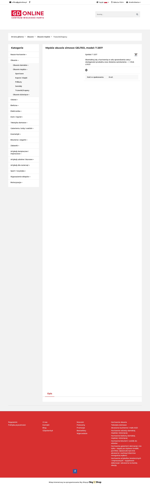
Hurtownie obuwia (119, 422)
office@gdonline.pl (18, 2)
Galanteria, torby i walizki (22, 128)
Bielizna (15, 105)
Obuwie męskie (20, 69)
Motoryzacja (16, 182)
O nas (45, 422)
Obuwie (15, 60)
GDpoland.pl (48, 431)
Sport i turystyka (18, 171)
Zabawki (15, 146)
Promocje (81, 428)
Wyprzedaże (82, 433)
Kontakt (46, 425)
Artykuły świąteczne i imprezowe (19, 152)
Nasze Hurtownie (19, 54)
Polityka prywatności (17, 425)
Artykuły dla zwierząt (20, 165)
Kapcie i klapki (21, 78)
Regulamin (12, 422)
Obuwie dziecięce (21, 95)
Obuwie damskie (20, 65)
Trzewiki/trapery (22, 90)
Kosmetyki (16, 134)
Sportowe (19, 74)
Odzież (14, 100)
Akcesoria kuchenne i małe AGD (124, 428)
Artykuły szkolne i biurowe (22, 159)
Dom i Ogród (17, 117)
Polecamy (81, 425)
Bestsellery (81, 431)
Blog (44, 428)
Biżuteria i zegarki (19, 140)
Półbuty (18, 82)
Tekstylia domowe (19, 123)
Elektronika (16, 111)
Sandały (18, 86)
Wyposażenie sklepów (20, 177)
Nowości (80, 422)
